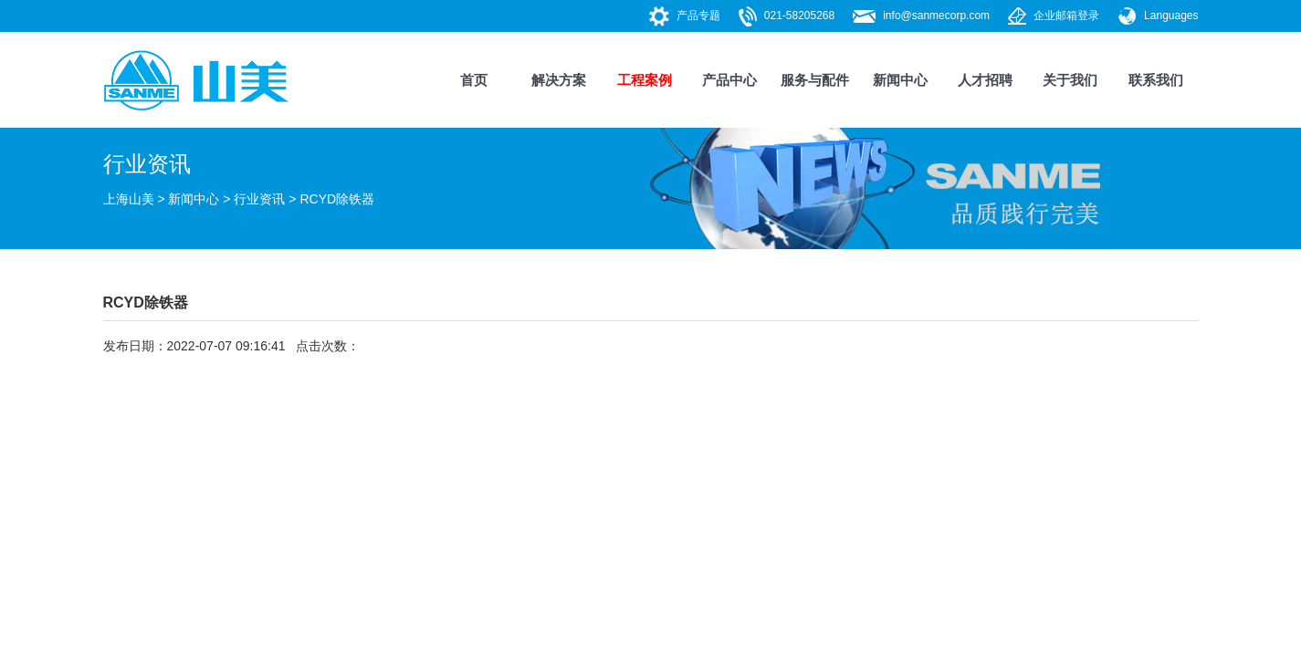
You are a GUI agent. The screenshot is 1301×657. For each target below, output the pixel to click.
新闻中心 (900, 80)
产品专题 (698, 15)
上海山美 (128, 199)
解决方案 (558, 80)
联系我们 (1155, 80)
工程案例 (644, 80)
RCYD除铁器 (336, 199)
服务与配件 (815, 80)
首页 (474, 80)
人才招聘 (985, 80)
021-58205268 (799, 15)
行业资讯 (259, 199)
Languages (1171, 15)
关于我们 (1070, 80)
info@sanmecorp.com (936, 15)
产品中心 (729, 80)
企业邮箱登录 (1066, 15)
